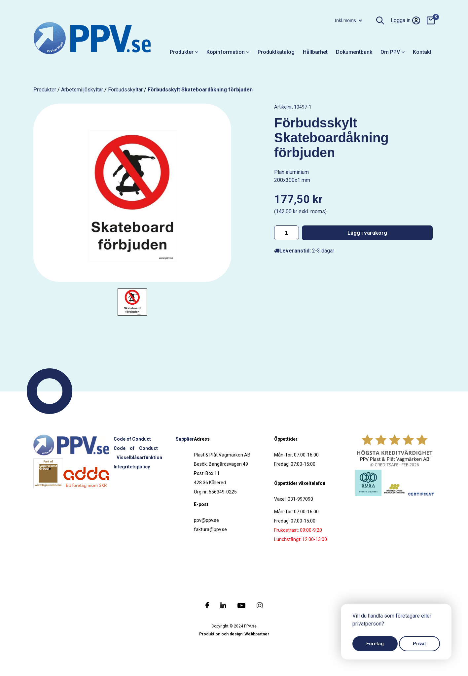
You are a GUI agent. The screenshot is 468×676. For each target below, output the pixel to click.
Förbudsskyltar (125, 89)
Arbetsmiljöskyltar (82, 89)
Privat (419, 643)
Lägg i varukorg (367, 233)
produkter (44, 89)
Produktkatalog (276, 52)
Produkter (184, 52)
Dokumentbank (354, 52)
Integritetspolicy (132, 466)
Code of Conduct (132, 439)
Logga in (405, 20)
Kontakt (422, 52)
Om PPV (392, 52)
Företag (375, 643)
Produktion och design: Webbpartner (234, 634)
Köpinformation (227, 52)
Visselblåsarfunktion (139, 457)
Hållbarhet (315, 52)
